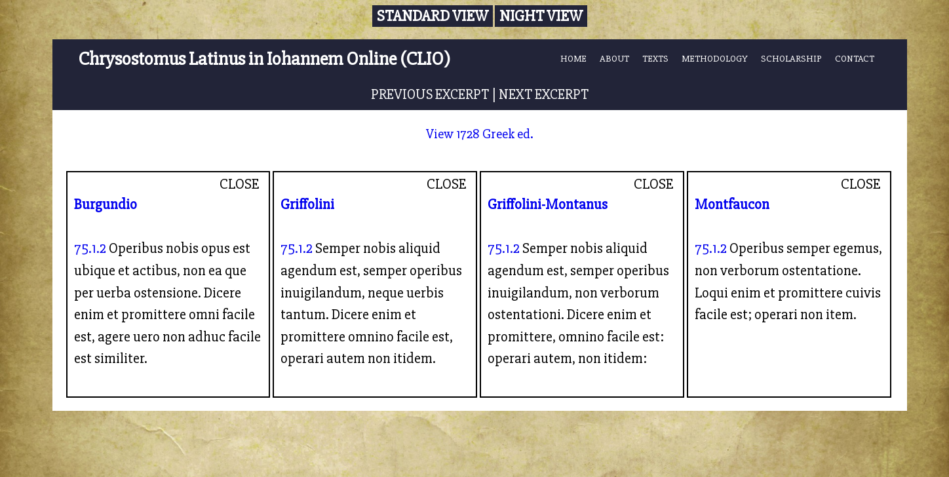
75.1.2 (90, 248)
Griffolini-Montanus (548, 204)
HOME (573, 58)
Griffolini (307, 204)
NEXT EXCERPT (544, 94)
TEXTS (655, 58)
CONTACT (854, 58)
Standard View (432, 16)
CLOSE (240, 184)
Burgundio (105, 204)
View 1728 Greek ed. (479, 134)
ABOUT (614, 58)
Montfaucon (732, 204)
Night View (541, 16)
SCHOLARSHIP (791, 58)
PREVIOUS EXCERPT (430, 94)
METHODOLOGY (715, 58)
